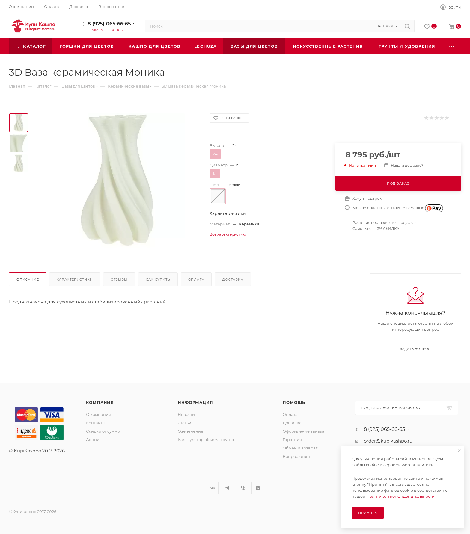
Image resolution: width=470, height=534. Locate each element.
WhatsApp (257, 488)
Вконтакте (212, 488)
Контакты (95, 422)
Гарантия (292, 439)
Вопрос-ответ (296, 456)
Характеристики (75, 279)
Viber (242, 488)
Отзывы (119, 279)
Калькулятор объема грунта (206, 439)
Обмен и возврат (300, 448)
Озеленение (190, 431)
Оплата (196, 279)
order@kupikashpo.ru (388, 441)
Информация (195, 402)
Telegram (227, 488)
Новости (186, 414)
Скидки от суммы (103, 431)
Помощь (294, 402)
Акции (93, 439)
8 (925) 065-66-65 (109, 24)
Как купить (158, 279)
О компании (98, 414)
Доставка (232, 279)
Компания (100, 402)
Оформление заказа (303, 431)
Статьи (184, 422)
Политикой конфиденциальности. (401, 496)
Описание (27, 279)
